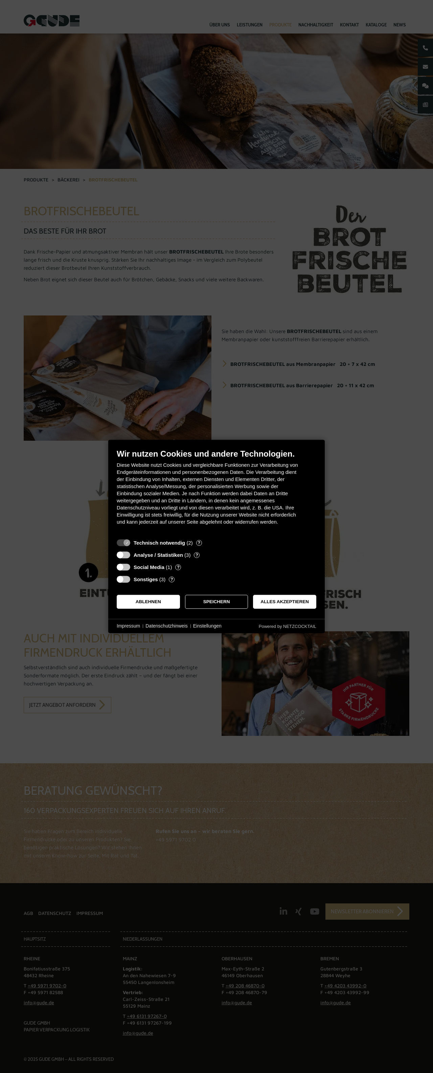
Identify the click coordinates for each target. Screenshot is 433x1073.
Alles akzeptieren (284, 601)
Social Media (149, 567)
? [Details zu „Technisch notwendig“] (199, 542)
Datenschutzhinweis (166, 626)
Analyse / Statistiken (158, 555)
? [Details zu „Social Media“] (178, 567)
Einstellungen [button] (207, 626)
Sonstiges (146, 579)
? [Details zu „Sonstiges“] (171, 579)
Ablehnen (148, 601)
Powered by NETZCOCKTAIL (287, 626)
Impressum (128, 626)
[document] (216, 492)
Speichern (216, 601)
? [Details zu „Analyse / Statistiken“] (197, 554)
